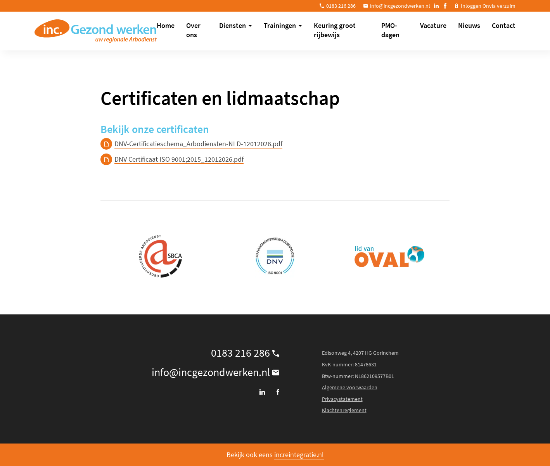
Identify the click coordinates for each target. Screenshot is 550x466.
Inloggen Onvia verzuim (488, 6)
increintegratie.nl (299, 454)
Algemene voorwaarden (349, 387)
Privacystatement (342, 398)
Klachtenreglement (344, 410)
